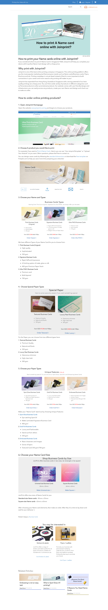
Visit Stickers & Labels (42, 556)
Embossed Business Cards (28, 438)
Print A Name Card (43, 151)
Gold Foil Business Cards (28, 426)
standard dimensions (57, 156)
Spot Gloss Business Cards (28, 414)
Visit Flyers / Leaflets (66, 560)
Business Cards (33, 517)
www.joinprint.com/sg (39, 108)
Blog (74, 2)
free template (81, 156)
